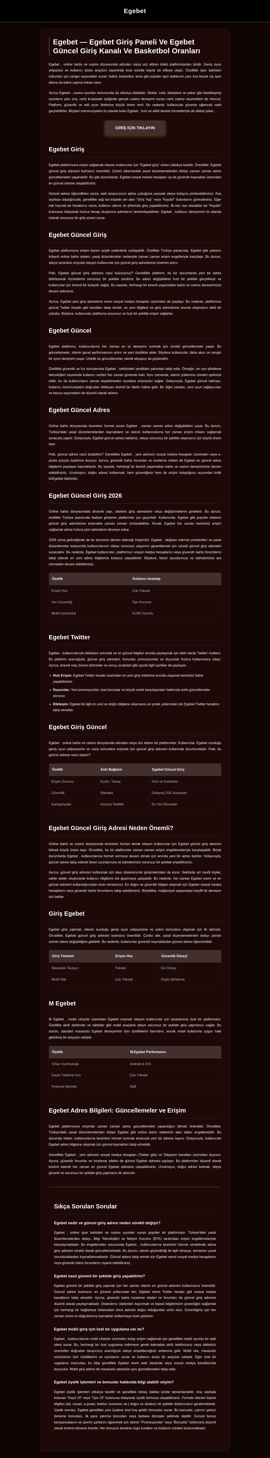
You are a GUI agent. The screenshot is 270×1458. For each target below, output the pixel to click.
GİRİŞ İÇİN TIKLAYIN (135, 128)
